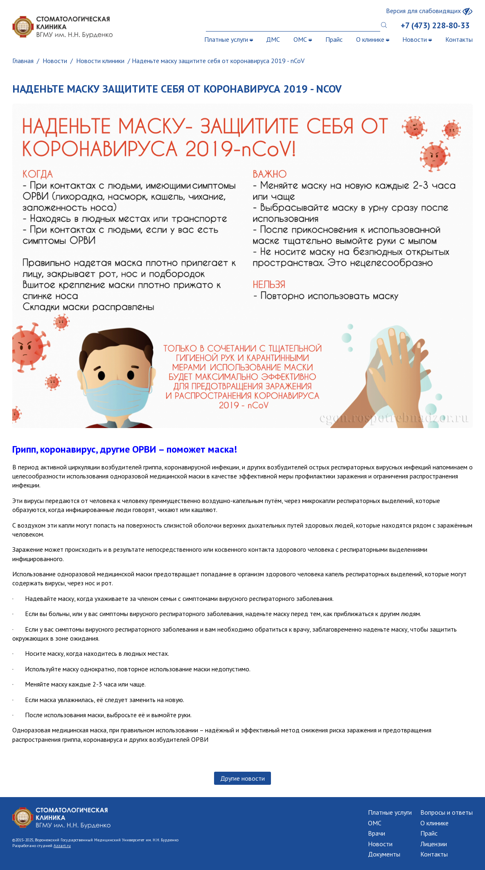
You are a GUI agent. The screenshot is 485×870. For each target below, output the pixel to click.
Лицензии (433, 844)
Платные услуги (228, 39)
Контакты (459, 39)
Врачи (376, 833)
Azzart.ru (62, 845)
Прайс (334, 39)
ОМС (302, 39)
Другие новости (242, 778)
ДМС (273, 39)
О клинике (372, 39)
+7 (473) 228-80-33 (435, 25)
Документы (384, 854)
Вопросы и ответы (446, 812)
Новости (417, 39)
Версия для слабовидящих (429, 11)
